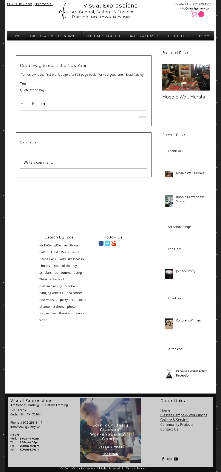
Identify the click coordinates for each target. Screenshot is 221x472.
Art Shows (71, 245)
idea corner (74, 293)
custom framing (50, 286)
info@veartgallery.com (195, 8)
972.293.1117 (202, 4)
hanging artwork (51, 293)
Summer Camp (71, 273)
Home (165, 410)
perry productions (73, 300)
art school (57, 279)
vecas (80, 313)
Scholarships (48, 273)
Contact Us (169, 429)
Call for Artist (48, 252)
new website (48, 300)
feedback (71, 286)
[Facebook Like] (18, 13)
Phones (44, 266)
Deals (65, 252)
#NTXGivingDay (50, 245)
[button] (198, 14)
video (43, 320)
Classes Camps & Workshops (183, 415)
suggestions (48, 313)
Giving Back (47, 259)
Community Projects (176, 424)
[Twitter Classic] (107, 243)
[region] (110, 430)
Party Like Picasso (71, 259)
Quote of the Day (32, 90)
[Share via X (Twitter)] (33, 103)
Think (43, 279)
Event (75, 252)
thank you (66, 313)
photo (71, 306)
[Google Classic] (113, 243)
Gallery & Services (174, 419)
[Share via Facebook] (22, 103)
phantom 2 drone (52, 306)
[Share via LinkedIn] (43, 103)
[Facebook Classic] (101, 243)
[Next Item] (203, 77)
